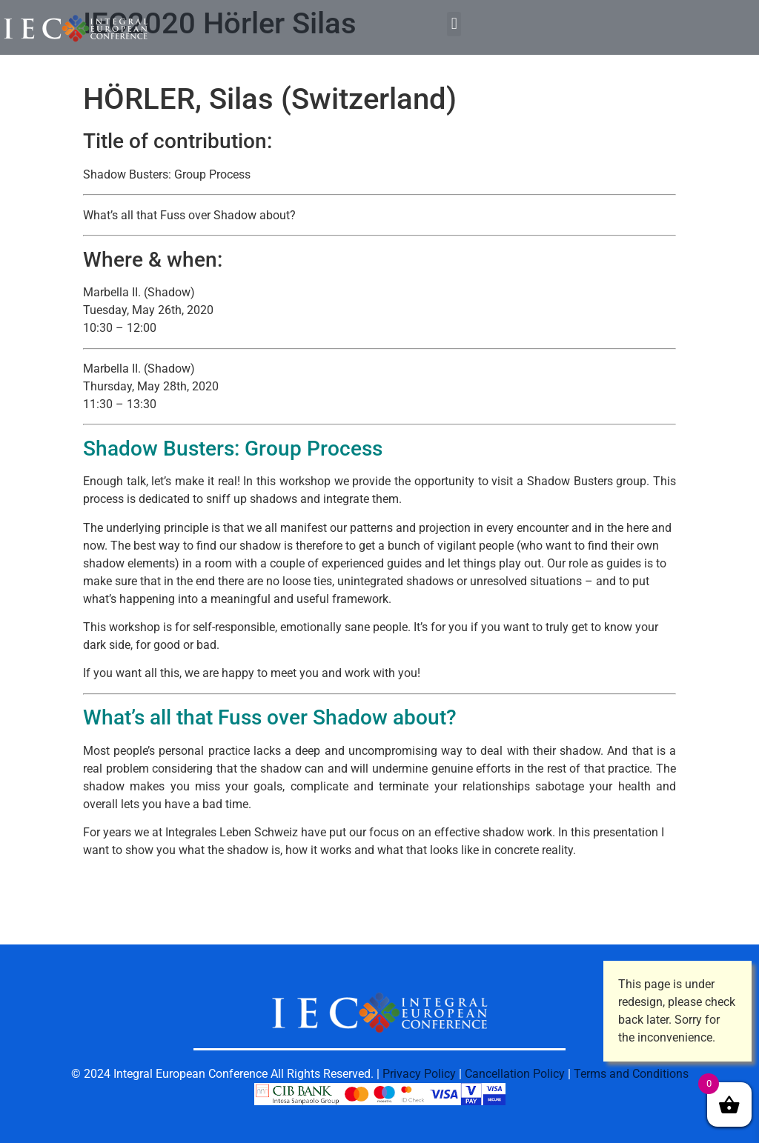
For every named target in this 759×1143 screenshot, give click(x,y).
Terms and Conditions (631, 1074)
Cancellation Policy (515, 1074)
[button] (454, 24)
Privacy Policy (419, 1074)
